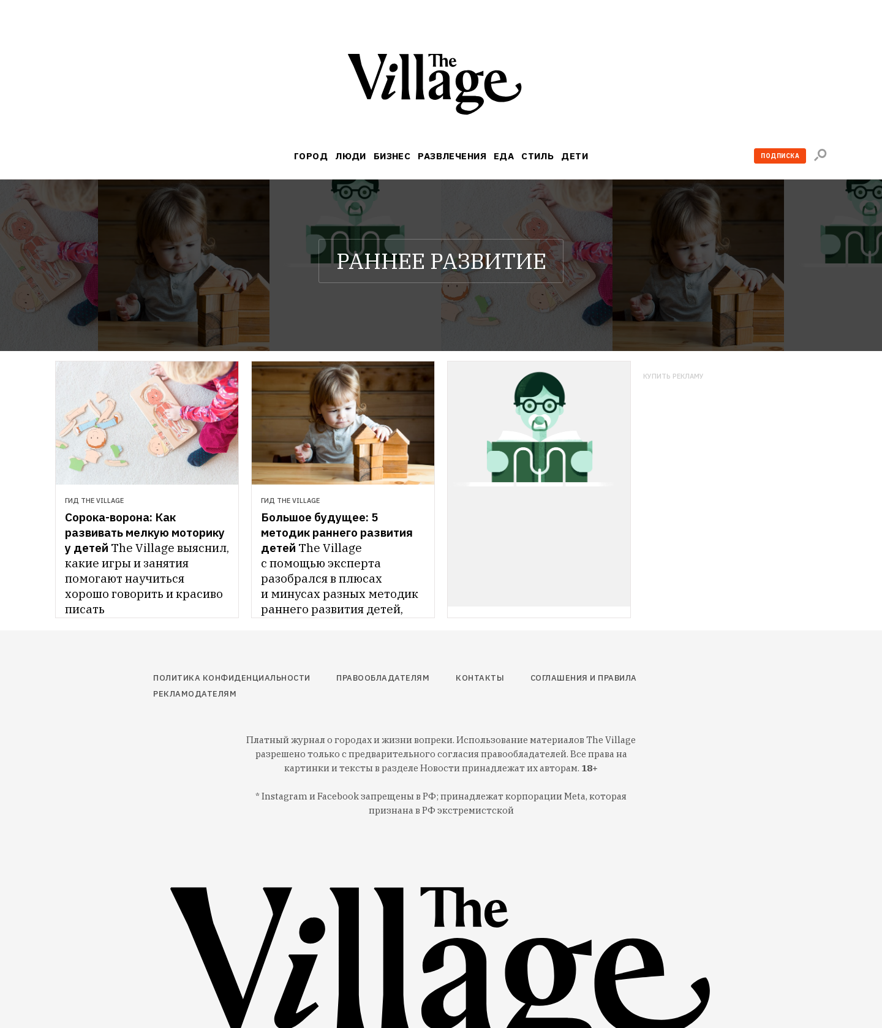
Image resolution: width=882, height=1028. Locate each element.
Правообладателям (382, 678)
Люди (350, 156)
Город (311, 156)
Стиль (537, 156)
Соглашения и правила (583, 678)
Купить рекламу (673, 376)
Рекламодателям (194, 694)
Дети (574, 156)
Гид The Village (94, 500)
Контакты (480, 678)
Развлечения (452, 156)
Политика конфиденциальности (232, 678)
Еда (504, 156)
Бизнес (392, 156)
